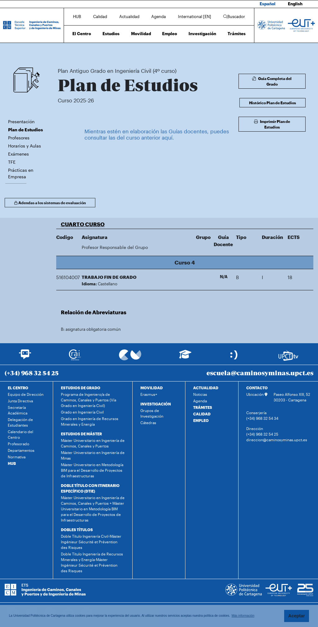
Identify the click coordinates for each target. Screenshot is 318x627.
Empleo (169, 33)
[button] (185, 224)
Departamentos (21, 450)
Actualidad (129, 16)
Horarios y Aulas (24, 145)
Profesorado (18, 444)
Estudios (111, 33)
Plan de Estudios (182, 52)
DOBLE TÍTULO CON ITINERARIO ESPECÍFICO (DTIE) (90, 488)
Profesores (19, 137)
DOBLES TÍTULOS (77, 529)
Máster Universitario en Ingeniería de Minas (93, 455)
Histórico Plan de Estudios (272, 103)
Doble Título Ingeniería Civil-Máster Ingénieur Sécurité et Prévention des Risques (91, 542)
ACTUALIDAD (205, 388)
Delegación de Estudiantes (20, 422)
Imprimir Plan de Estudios (272, 124)
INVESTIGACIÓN (155, 404)
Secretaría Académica (17, 410)
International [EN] (194, 16)
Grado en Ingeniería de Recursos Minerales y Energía (89, 421)
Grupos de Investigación (151, 413)
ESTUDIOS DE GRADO (80, 388)
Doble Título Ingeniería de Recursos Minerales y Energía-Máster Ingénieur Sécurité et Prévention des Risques (92, 562)
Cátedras (148, 422)
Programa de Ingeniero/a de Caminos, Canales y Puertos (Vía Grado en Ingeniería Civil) (88, 400)
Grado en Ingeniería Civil (82, 412)
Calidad (100, 16)
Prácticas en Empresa (20, 173)
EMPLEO (201, 420)
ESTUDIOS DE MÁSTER (81, 434)
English (295, 3)
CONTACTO (257, 388)
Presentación (21, 121)
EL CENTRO (18, 388)
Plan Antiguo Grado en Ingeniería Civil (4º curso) (126, 52)
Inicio (63, 52)
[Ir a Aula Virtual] (185, 357)
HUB (77, 16)
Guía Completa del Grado (272, 81)
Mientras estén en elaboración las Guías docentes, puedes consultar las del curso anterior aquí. (156, 140)
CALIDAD (202, 414)
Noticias (200, 394)
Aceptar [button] (296, 615)
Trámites (237, 33)
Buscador (234, 16)
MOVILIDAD (151, 388)
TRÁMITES (202, 407)
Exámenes (18, 154)
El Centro (81, 33)
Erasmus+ (148, 394)
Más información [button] (243, 615)
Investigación (202, 33)
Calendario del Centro (20, 434)
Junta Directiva (20, 401)
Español (267, 3)
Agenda (158, 16)
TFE (12, 162)
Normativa (16, 457)
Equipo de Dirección (25, 394)
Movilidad (141, 33)
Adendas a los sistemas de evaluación (50, 204)
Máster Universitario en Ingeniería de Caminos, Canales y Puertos (93, 443)
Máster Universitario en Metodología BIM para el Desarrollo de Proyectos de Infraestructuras (92, 470)
